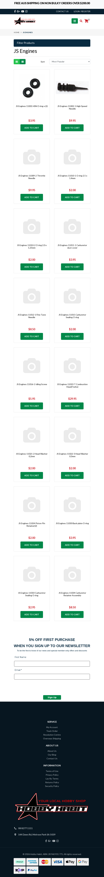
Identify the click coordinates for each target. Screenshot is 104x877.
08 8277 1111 (25, 828)
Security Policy (52, 786)
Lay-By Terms (52, 778)
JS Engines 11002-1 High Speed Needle (72, 107)
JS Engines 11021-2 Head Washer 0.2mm (31, 455)
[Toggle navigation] (75, 21)
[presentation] (37, 688)
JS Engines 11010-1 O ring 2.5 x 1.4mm (72, 176)
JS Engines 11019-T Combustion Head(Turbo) (72, 385)
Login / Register (82, 11)
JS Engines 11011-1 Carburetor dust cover (72, 246)
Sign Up (52, 697)
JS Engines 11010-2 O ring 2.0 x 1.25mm (32, 246)
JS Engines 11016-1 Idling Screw (32, 384)
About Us (52, 751)
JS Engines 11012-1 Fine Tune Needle (32, 316)
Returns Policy (52, 782)
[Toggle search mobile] (80, 21)
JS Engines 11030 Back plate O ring (72, 523)
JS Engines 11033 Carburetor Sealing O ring (32, 594)
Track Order (52, 731)
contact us (62, 11)
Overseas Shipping (52, 738)
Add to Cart (31, 127)
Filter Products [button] (26, 42)
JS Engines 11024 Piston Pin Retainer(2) (31, 524)
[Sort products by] (69, 61)
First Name (20, 657)
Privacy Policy (52, 775)
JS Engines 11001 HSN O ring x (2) (32, 106)
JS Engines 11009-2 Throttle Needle (31, 176)
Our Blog (52, 754)
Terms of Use (52, 771)
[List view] (23, 61)
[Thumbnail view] (17, 61)
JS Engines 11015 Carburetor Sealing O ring (72, 316)
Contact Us (52, 758)
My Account (52, 727)
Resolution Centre (52, 734)
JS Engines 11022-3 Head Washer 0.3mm (72, 455)
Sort (43, 61)
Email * (18, 670)
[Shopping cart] (86, 21)
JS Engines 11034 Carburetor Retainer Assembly (72, 594)
